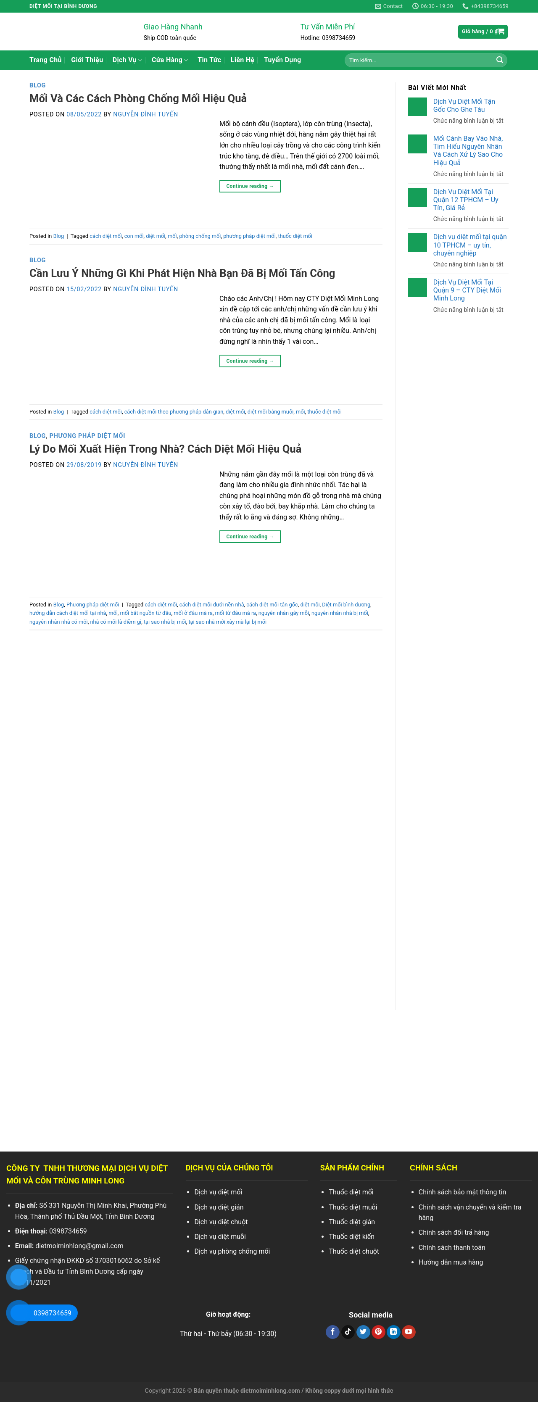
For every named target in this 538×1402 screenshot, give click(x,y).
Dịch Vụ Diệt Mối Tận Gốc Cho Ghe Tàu (464, 105)
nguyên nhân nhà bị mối (339, 613)
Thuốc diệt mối (351, 1192)
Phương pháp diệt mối (87, 436)
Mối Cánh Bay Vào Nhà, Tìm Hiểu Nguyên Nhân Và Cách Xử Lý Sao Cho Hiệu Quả (468, 150)
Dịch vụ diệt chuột (221, 1222)
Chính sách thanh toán (452, 1248)
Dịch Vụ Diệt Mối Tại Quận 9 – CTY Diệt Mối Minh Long (467, 290)
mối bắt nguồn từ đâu (145, 613)
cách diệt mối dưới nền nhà (211, 604)
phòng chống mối (200, 236)
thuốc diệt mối (295, 236)
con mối (134, 236)
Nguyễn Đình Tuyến (145, 114)
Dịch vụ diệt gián (218, 1207)
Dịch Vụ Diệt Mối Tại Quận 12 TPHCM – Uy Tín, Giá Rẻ (465, 200)
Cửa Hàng (170, 60)
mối (172, 236)
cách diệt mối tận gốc (272, 604)
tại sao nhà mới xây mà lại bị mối (227, 622)
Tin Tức (209, 60)
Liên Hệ (243, 60)
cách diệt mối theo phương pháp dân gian (174, 411)
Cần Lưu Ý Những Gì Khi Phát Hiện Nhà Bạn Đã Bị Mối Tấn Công (182, 273)
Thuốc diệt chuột (354, 1251)
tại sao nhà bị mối (165, 622)
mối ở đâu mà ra (193, 613)
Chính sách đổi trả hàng (454, 1232)
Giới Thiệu (87, 60)
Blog (37, 85)
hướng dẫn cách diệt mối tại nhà (67, 613)
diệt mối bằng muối (271, 411)
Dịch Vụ (127, 60)
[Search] (500, 60)
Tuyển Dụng (282, 60)
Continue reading (250, 186)
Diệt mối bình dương (346, 604)
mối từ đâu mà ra (235, 613)
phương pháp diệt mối (249, 236)
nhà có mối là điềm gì (115, 622)
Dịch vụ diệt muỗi (220, 1237)
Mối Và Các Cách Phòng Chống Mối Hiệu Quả (138, 98)
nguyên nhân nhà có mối (58, 622)
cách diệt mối (106, 236)
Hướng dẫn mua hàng (451, 1262)
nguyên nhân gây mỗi (283, 613)
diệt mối (155, 236)
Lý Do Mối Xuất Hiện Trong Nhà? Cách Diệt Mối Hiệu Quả (165, 449)
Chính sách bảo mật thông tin (462, 1192)
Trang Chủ (45, 60)
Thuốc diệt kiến (351, 1237)
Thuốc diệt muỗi (353, 1207)
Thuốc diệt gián (352, 1222)
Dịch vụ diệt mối (218, 1192)
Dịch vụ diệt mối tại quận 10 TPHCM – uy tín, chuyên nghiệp (470, 245)
